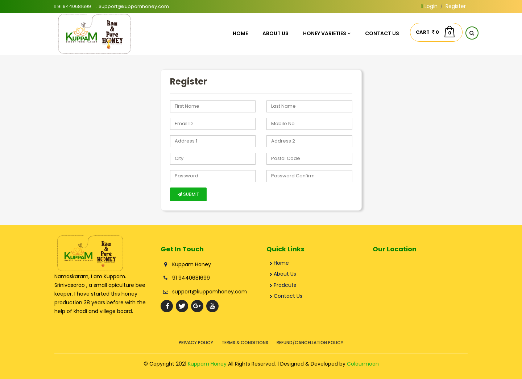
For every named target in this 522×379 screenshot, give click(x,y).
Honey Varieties (327, 33)
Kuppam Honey (207, 363)
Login (429, 6)
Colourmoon (363, 363)
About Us (275, 33)
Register (456, 6)
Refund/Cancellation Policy (310, 342)
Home (240, 33)
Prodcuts (283, 285)
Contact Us (382, 33)
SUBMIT (188, 194)
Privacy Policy (196, 342)
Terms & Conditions (244, 342)
